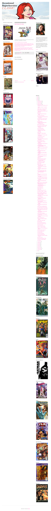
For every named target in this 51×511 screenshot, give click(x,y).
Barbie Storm (39, 112)
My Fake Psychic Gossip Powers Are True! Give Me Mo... (42, 156)
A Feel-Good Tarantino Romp (41, 234)
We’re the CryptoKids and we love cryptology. (21, 42)
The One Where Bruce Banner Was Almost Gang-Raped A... (41, 171)
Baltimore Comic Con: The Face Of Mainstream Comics (41, 183)
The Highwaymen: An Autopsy (41, 161)
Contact (37, 49)
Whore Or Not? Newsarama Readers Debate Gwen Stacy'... (42, 193)
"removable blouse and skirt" (41, 136)
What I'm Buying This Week (40, 124)
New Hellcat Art (39, 240)
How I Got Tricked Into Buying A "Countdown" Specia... (41, 160)
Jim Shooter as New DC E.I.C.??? (41, 190)
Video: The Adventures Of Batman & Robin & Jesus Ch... (41, 201)
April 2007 (39, 246)
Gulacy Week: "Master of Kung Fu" (41, 158)
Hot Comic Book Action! (40, 128)
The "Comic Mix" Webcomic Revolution (42, 177)
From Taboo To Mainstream (40, 115)
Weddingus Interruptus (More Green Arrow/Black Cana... (41, 122)
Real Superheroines (39, 121)
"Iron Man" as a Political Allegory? (41, 239)
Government (18, 53)
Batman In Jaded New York (40, 217)
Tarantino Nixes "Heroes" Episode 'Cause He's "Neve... (41, 165)
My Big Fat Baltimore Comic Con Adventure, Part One (41, 185)
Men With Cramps (39, 221)
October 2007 (39, 103)
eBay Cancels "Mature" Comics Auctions (42, 208)
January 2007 (39, 249)
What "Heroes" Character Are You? (41, 223)
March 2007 (39, 247)
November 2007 (40, 102)
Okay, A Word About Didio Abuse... (41, 222)
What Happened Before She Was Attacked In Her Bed (41, 145)
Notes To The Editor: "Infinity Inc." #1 (42, 192)
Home (24, 80)
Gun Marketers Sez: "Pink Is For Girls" (42, 118)
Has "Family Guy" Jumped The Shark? (42, 125)
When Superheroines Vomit (40, 140)
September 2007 (40, 104)
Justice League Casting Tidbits (41, 220)
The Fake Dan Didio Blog (40, 233)
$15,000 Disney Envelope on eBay (41, 238)
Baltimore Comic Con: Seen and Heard (42, 182)
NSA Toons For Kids (19, 24)
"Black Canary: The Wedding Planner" (42, 206)
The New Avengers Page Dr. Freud (41, 170)
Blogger (29, 508)
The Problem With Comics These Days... (42, 207)
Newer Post (16, 80)
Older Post (32, 80)
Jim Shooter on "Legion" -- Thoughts (41, 191)
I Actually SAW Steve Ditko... (41, 129)
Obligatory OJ (39, 157)
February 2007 (39, 248)
